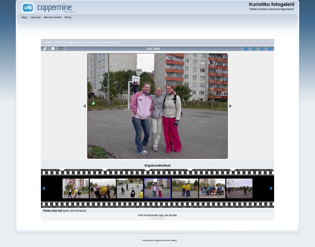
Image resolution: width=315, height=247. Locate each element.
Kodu (48, 42)
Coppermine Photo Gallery (165, 240)
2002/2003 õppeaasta (67, 42)
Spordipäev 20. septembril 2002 (101, 42)
